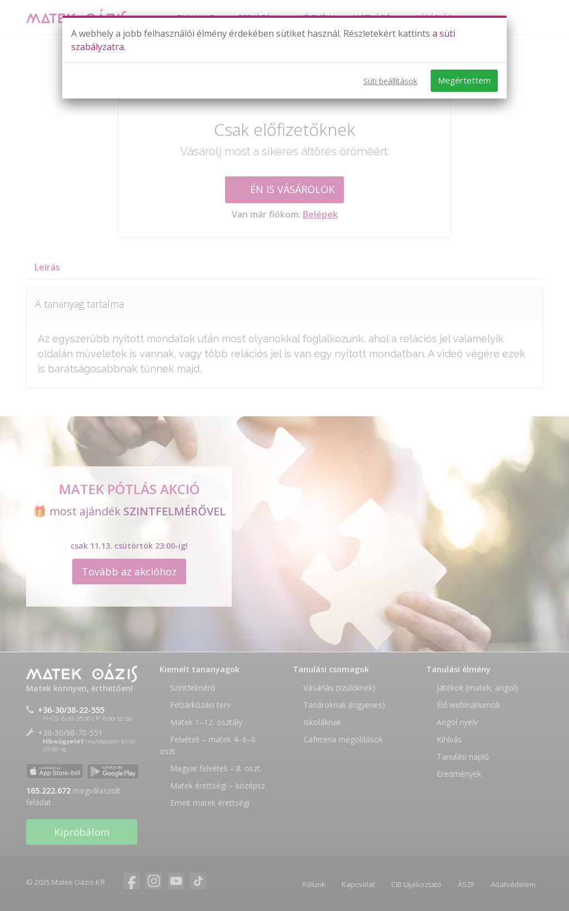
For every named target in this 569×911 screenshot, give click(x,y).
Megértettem (464, 80)
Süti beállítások (390, 81)
